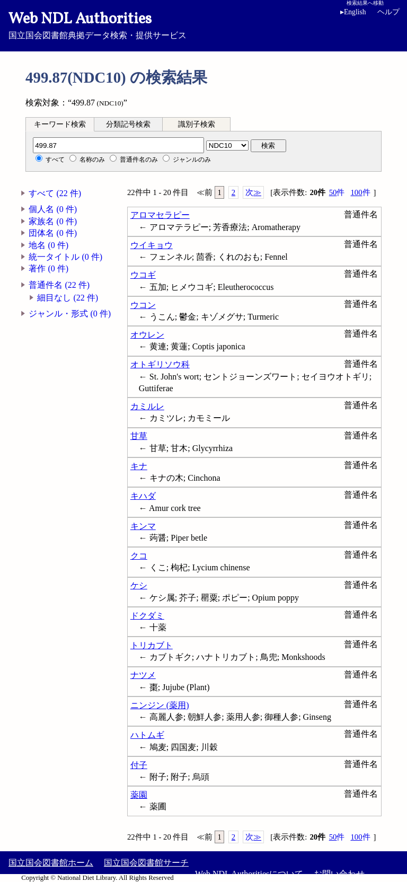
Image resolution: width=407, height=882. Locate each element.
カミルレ (147, 406)
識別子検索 (196, 124)
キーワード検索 (60, 124)
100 (360, 193)
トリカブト (151, 645)
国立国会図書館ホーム (50, 862)
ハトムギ (147, 734)
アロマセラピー (160, 214)
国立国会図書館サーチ (146, 862)
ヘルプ (388, 12)
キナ (138, 466)
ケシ (138, 585)
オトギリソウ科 (160, 364)
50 (337, 193)
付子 (138, 765)
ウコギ (143, 274)
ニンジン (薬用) (159, 705)
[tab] (59, 124)
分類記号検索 (128, 124)
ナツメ (143, 675)
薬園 (138, 794)
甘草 (138, 435)
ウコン (143, 305)
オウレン (147, 334)
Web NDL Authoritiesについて (249, 873)
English (353, 12)
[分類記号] (118, 145)
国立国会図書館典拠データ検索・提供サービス (203, 24)
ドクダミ (147, 615)
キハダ (143, 495)
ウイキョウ (151, 245)
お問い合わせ (339, 873)
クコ (138, 555)
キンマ (143, 526)
